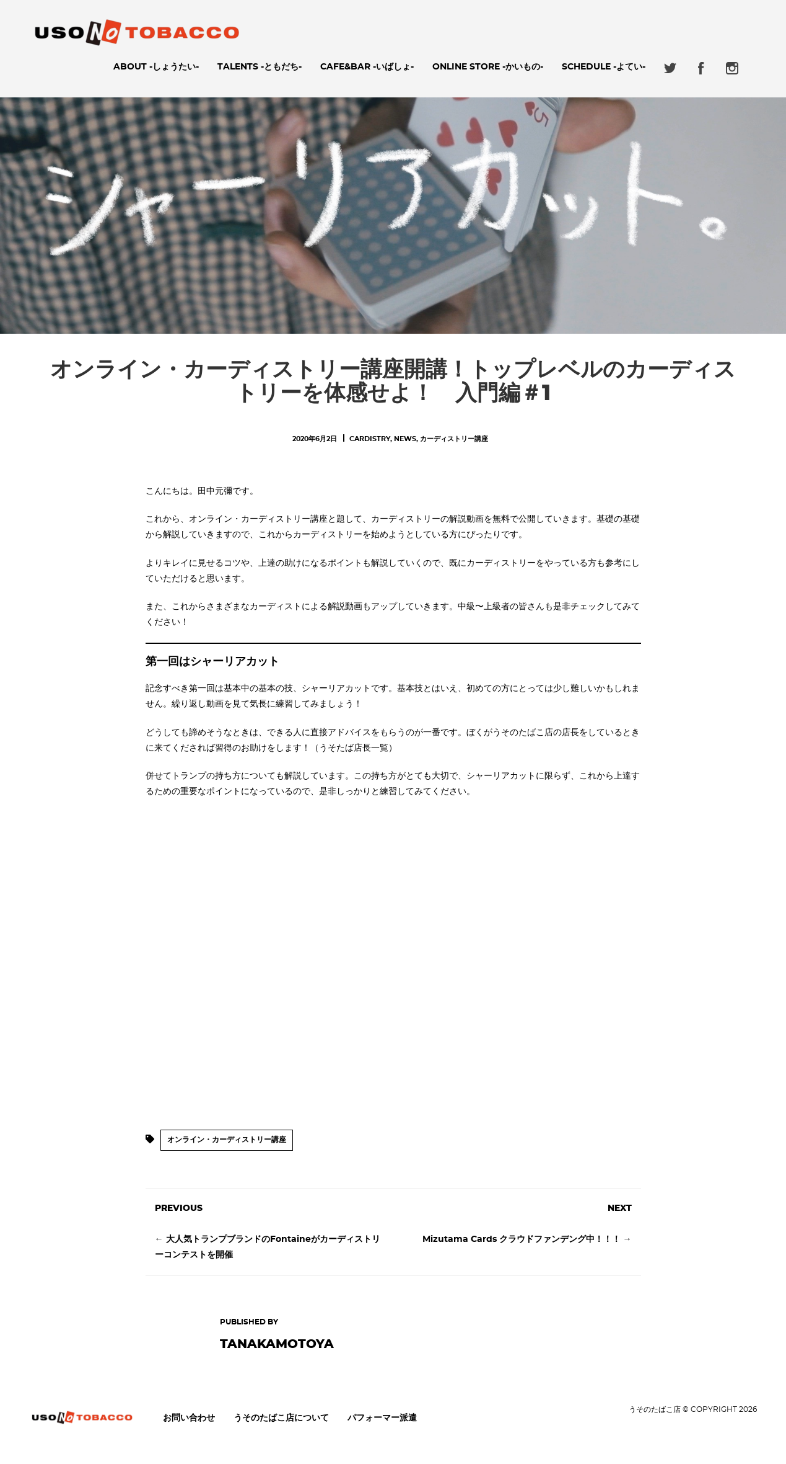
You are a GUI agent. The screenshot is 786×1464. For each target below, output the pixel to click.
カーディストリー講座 (454, 438)
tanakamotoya (277, 1344)
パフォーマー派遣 (382, 1418)
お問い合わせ (189, 1418)
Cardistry (369, 438)
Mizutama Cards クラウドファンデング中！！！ (521, 1239)
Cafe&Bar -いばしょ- (367, 67)
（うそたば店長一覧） (353, 748)
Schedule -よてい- (603, 67)
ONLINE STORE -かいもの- (487, 67)
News (405, 438)
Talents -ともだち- (259, 67)
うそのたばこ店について (281, 1418)
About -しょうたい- (156, 67)
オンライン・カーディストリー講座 (226, 1139)
